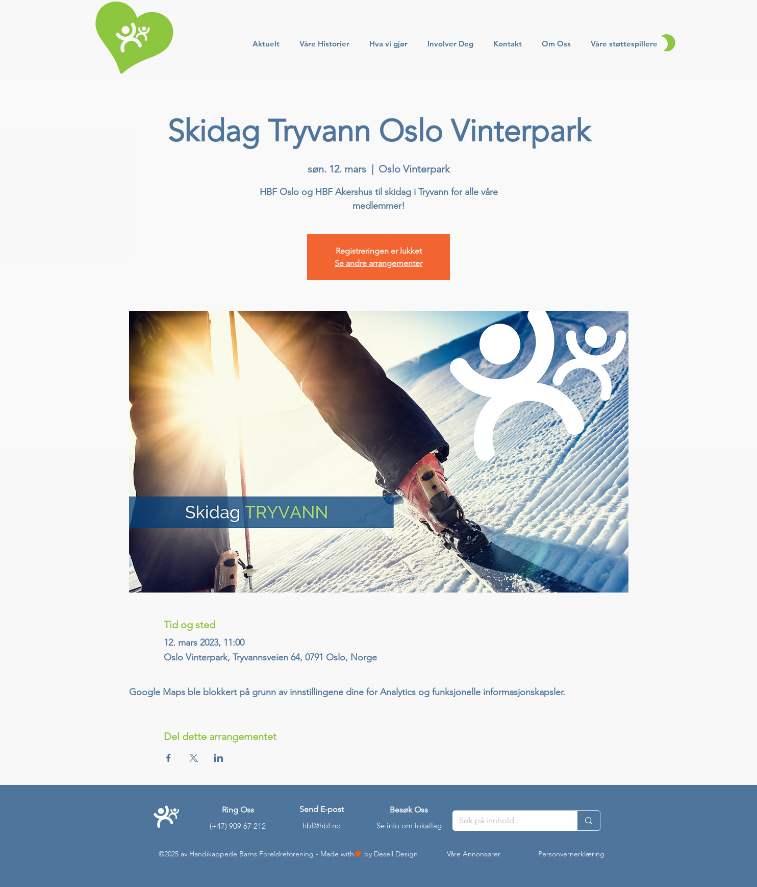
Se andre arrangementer (378, 263)
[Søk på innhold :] (507, 820)
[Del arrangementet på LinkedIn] (218, 758)
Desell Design (396, 853)
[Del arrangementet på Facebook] (168, 758)
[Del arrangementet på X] (193, 758)
